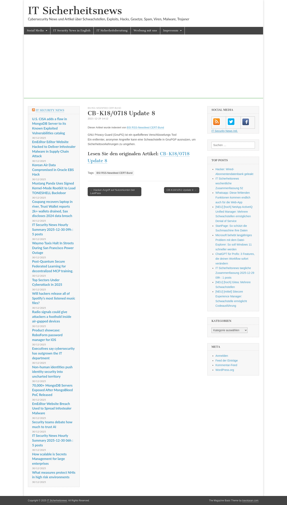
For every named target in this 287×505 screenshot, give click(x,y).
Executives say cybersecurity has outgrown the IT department (53, 353)
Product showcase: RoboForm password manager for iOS (47, 335)
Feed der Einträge (226, 360)
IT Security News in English (71, 30)
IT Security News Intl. (224, 131)
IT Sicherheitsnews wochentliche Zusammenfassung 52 (229, 183)
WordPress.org (224, 369)
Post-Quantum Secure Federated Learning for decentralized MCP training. (52, 266)
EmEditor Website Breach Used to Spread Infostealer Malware (51, 408)
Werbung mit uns (145, 30)
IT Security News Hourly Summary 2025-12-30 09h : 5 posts (52, 229)
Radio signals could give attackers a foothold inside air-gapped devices (51, 316)
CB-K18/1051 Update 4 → (182, 190)
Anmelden (221, 355)
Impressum (170, 30)
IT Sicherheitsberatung (112, 30)
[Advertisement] (143, 70)
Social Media (35, 30)
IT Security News (50, 110)
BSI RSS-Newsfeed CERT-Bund (104, 108)
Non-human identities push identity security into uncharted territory (52, 371)
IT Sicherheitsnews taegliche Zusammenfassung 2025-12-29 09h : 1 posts (234, 272)
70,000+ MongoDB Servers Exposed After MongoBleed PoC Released (52, 390)
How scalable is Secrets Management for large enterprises (49, 459)
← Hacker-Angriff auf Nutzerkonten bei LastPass (112, 192)
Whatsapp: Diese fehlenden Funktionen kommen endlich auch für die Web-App (232, 197)
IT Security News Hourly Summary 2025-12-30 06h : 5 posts (52, 440)
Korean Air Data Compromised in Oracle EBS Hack (53, 169)
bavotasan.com (250, 500)
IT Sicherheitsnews (75, 11)
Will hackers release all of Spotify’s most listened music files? (53, 298)
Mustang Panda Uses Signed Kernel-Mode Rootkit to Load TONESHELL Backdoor (54, 188)
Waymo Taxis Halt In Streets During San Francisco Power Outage (53, 247)
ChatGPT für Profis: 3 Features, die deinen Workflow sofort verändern (235, 258)
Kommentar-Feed (226, 365)
